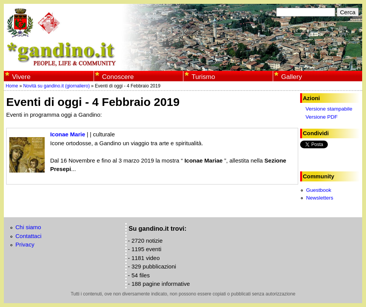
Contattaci (28, 236)
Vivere (21, 77)
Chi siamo (28, 227)
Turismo (203, 77)
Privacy (24, 244)
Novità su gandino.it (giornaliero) (56, 86)
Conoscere (118, 77)
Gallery (291, 77)
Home (12, 86)
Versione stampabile (329, 109)
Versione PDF (321, 117)
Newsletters (319, 198)
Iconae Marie (67, 134)
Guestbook (318, 190)
